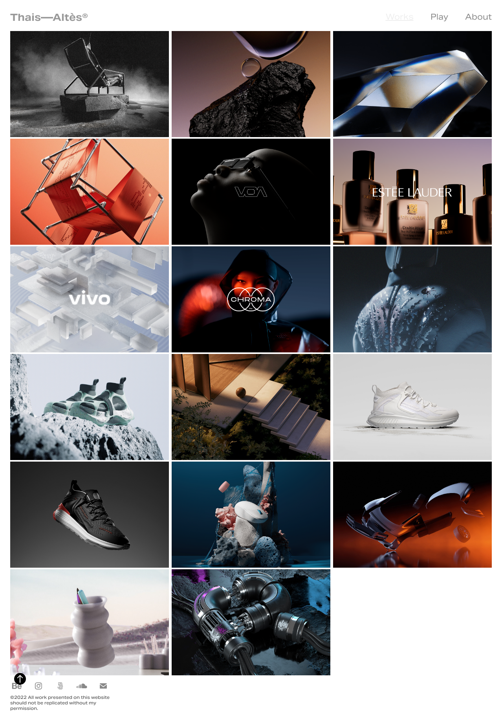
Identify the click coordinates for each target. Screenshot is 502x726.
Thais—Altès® (50, 17)
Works (400, 17)
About (478, 17)
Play (439, 17)
